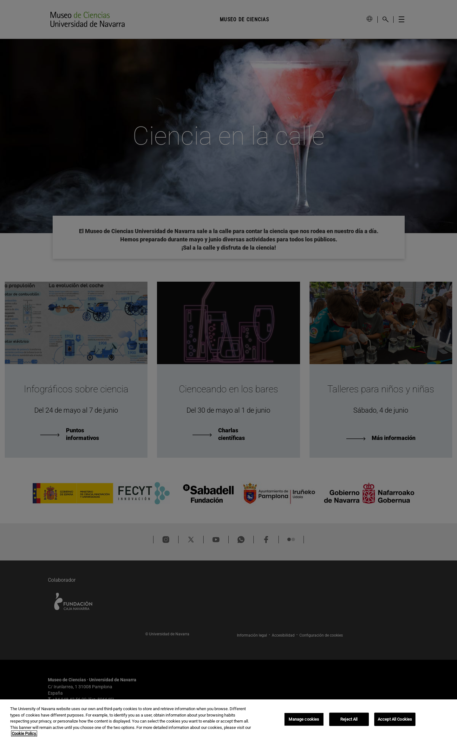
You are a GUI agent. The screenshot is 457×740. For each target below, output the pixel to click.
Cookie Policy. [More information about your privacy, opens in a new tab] (24, 733)
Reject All (348, 719)
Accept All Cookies (395, 719)
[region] (228, 719)
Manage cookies (304, 719)
